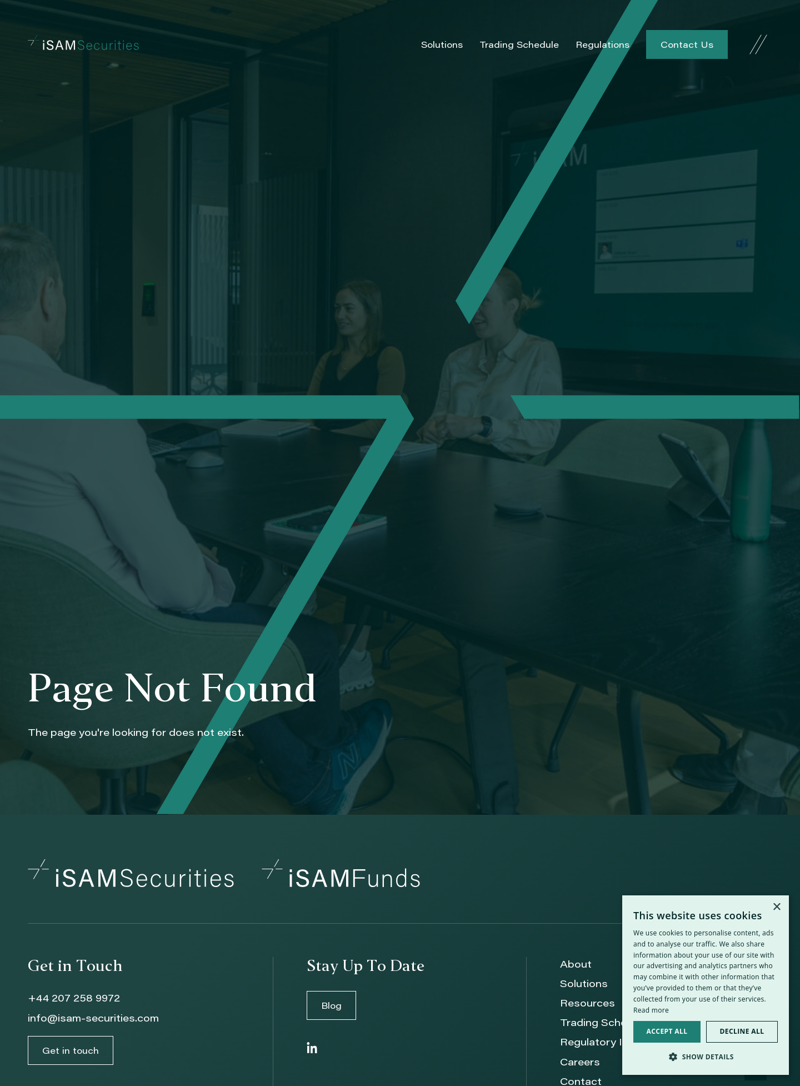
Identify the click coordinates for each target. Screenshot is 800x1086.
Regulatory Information (619, 1041)
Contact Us (687, 44)
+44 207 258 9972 (74, 997)
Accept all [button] (667, 1031)
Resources (587, 1002)
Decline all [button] (742, 1031)
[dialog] (705, 985)
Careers (580, 1061)
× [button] (776, 907)
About (576, 963)
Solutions (442, 44)
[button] (705, 1057)
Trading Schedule (519, 44)
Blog (331, 1005)
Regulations (602, 44)
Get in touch (70, 1050)
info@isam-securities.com (93, 1017)
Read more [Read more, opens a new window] (651, 1010)
